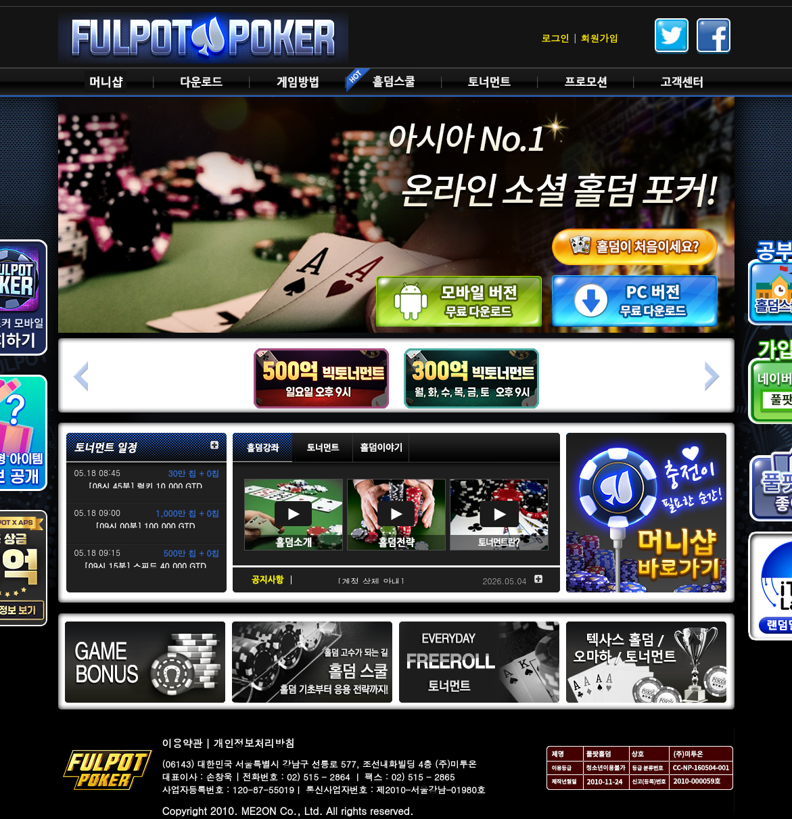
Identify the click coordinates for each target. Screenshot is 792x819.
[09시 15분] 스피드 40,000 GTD (145, 565)
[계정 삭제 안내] (371, 581)
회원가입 (600, 38)
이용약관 (182, 743)
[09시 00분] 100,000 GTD (145, 526)
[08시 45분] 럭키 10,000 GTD (145, 486)
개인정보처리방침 (254, 743)
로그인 (555, 38)
